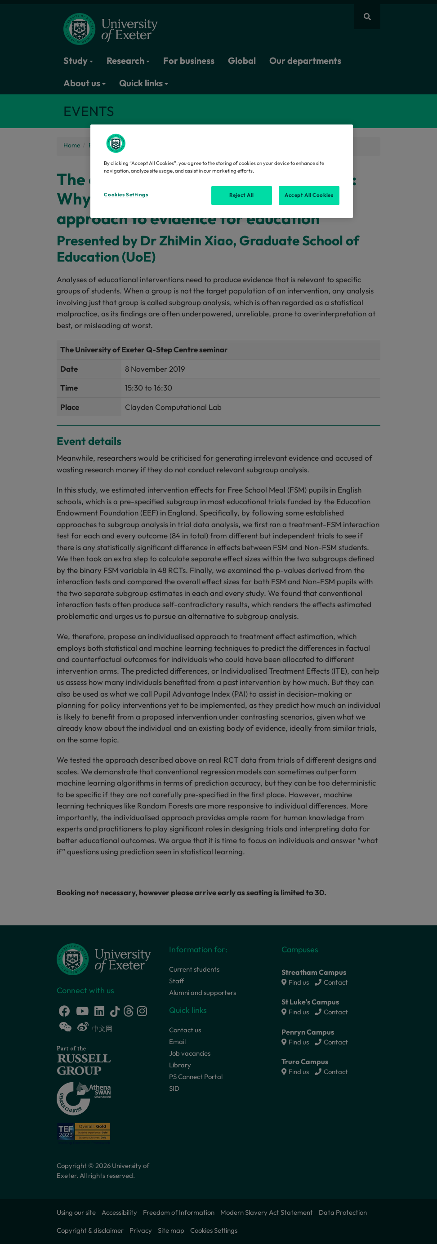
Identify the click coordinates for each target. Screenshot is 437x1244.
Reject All (241, 195)
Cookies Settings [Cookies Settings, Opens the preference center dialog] (126, 194)
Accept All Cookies (309, 195)
